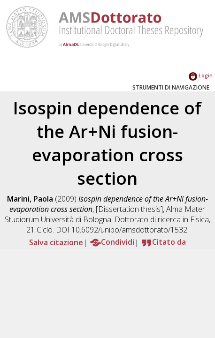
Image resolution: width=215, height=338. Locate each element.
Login (201, 75)
